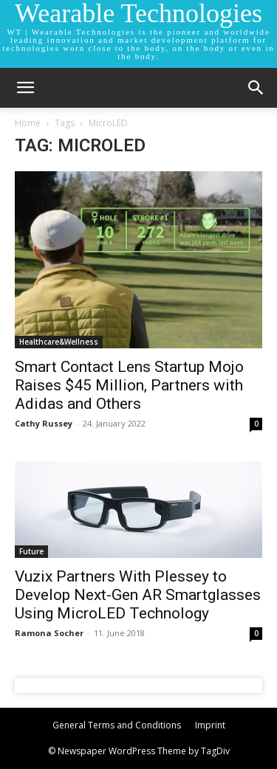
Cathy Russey (43, 423)
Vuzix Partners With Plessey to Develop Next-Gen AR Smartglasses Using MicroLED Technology (138, 595)
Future (31, 551)
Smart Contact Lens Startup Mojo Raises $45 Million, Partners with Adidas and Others (129, 385)
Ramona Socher (49, 632)
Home (28, 123)
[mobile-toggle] (25, 88)
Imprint (210, 725)
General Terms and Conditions (116, 725)
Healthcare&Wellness (58, 342)
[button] (256, 88)
